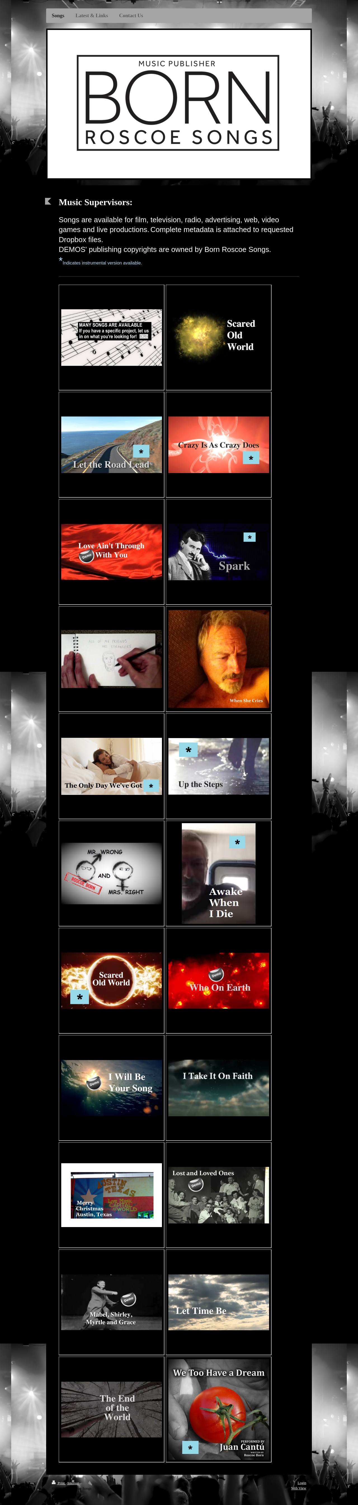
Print (59, 1483)
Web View (298, 1488)
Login (302, 1483)
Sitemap (73, 1483)
